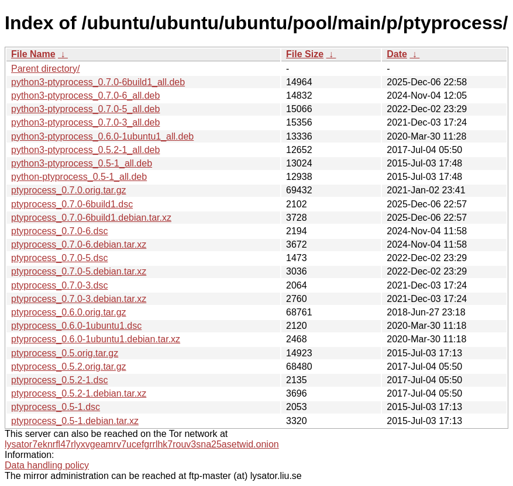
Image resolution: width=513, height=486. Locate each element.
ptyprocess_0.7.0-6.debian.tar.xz (78, 244)
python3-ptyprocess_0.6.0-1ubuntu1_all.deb (102, 136)
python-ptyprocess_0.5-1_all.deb (79, 177)
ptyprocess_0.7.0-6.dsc (59, 231)
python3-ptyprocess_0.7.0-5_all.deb (85, 109)
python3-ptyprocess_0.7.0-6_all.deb (85, 95)
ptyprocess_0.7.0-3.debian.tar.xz (78, 299)
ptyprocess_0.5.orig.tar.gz (64, 353)
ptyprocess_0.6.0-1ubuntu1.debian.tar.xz (95, 339)
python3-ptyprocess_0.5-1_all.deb (81, 163)
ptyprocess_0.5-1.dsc (55, 407)
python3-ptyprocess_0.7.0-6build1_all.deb (98, 82)
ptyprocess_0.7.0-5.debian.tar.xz (78, 271)
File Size (304, 54)
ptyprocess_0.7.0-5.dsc (59, 258)
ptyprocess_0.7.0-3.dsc (59, 285)
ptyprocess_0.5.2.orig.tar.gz (68, 367)
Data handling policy (47, 465)
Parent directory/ (45, 69)
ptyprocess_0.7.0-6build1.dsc (72, 204)
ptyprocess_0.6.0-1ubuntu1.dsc (76, 326)
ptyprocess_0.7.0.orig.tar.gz (68, 190)
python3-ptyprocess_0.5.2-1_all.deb (85, 150)
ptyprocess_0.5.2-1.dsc (59, 380)
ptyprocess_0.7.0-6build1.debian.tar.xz (91, 218)
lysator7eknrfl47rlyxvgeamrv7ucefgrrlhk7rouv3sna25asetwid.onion (142, 444)
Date (397, 54)
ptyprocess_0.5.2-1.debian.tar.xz (78, 393)
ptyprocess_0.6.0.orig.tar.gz (68, 312)
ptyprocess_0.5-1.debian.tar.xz (75, 421)
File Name (33, 54)
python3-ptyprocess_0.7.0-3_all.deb (85, 122)
